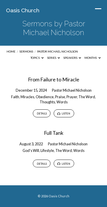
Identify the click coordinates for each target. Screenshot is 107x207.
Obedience (45, 97)
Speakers (72, 57)
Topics (37, 57)
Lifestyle (47, 150)
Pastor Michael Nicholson (57, 51)
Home (11, 51)
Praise (60, 97)
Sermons (26, 51)
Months (92, 57)
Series (53, 57)
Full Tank (53, 133)
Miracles (27, 97)
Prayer (71, 97)
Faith (15, 97)
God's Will (31, 150)
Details (42, 113)
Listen (63, 113)
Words (62, 102)
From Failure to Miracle (53, 79)
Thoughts (47, 102)
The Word (86, 97)
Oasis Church (22, 10)
